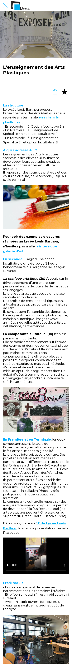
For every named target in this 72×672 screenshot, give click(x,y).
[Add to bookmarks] (64, 91)
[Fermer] (5, 5)
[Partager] (55, 91)
